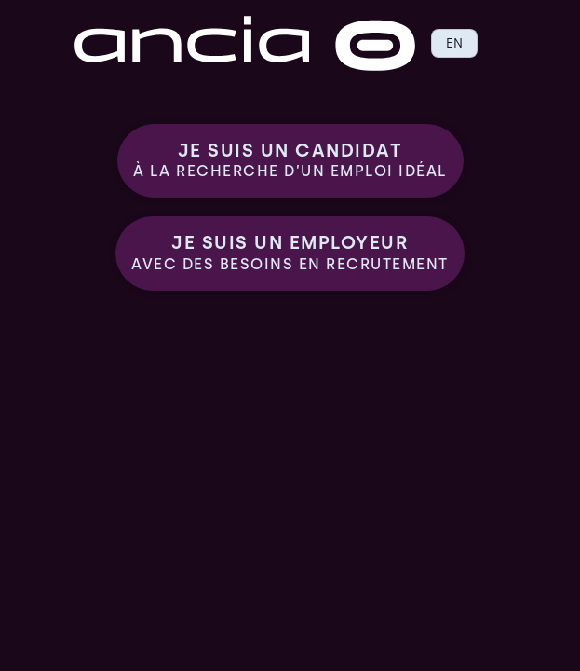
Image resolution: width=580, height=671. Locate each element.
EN (454, 42)
